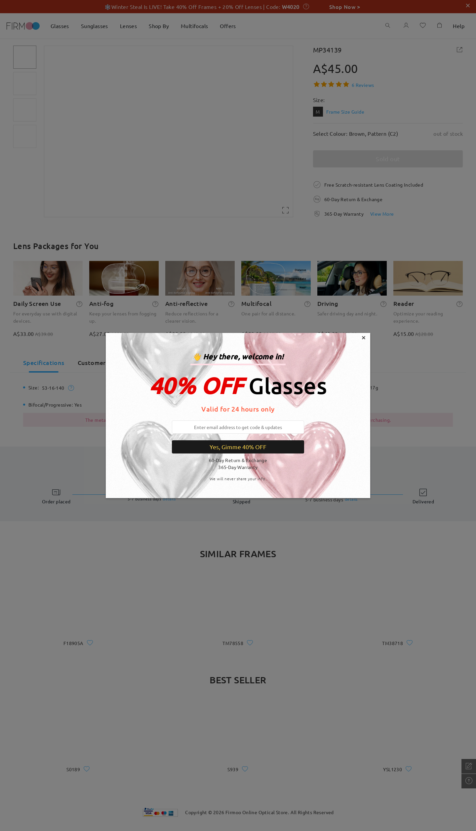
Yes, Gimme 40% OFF (238, 446)
